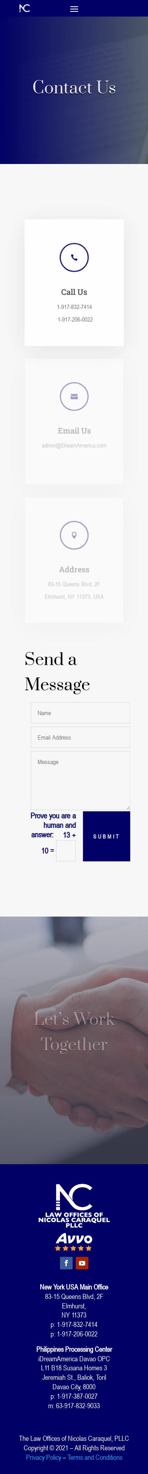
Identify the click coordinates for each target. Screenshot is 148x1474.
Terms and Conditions (94, 1457)
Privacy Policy (43, 1457)
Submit (108, 836)
